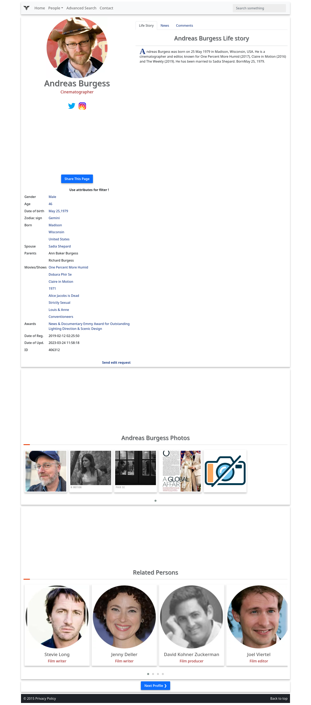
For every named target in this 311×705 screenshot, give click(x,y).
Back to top (279, 698)
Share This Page (77, 179)
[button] (155, 501)
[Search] (259, 8)
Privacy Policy (45, 698)
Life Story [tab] (146, 25)
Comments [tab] (184, 25)
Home (39, 8)
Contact (106, 8)
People (54, 8)
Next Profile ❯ (155, 685)
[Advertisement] (77, 142)
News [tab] (165, 25)
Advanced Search (81, 8)
